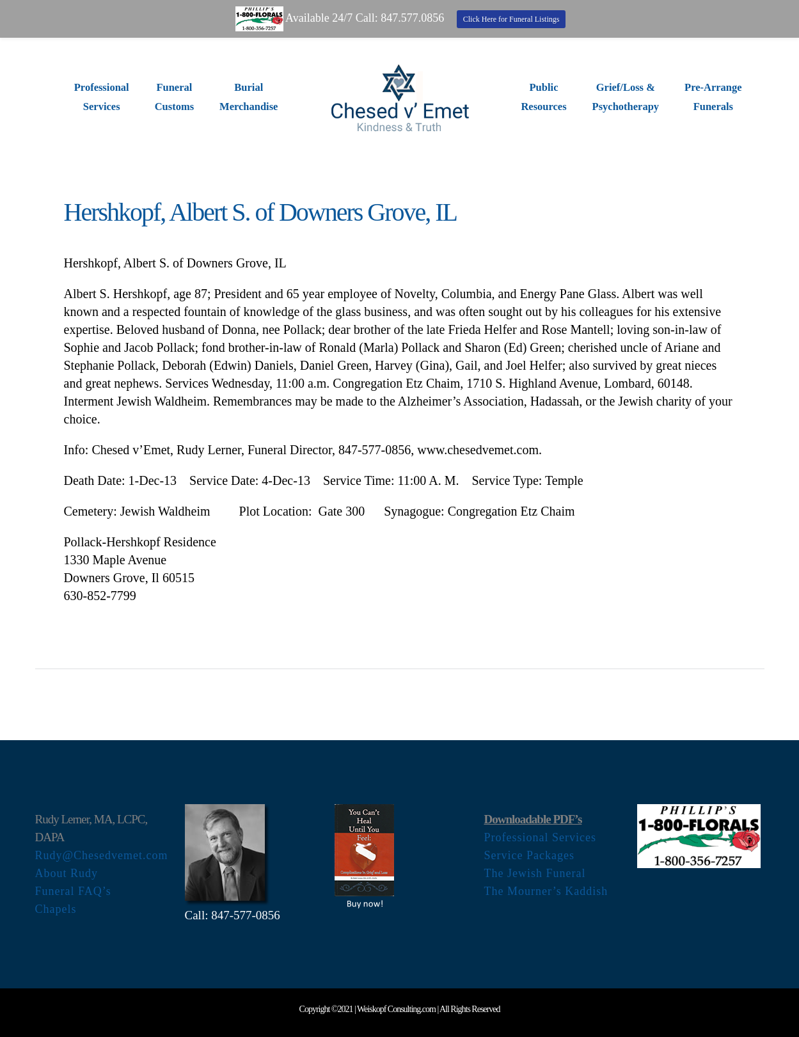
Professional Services (540, 837)
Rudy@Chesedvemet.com (101, 855)
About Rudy (67, 873)
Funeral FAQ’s (73, 891)
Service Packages (529, 855)
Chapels (56, 909)
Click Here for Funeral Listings (511, 19)
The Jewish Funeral (535, 873)
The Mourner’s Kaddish (546, 891)
